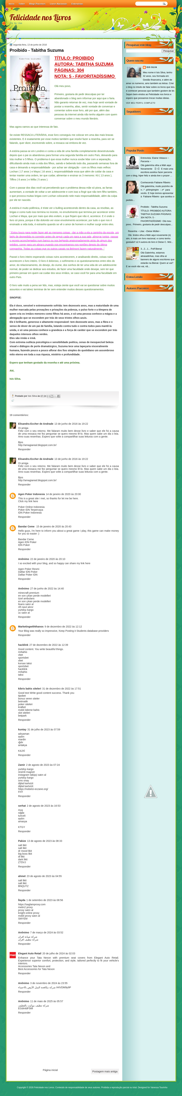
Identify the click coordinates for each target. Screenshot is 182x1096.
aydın (21, 736)
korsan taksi (25, 663)
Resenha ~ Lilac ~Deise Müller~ (144, 231)
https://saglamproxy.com (32, 904)
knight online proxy (28, 912)
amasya (22, 821)
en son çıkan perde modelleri (34, 595)
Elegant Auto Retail (29, 953)
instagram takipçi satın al (32, 774)
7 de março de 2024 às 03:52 (46, 932)
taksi (20, 674)
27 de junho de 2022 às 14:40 (47, 588)
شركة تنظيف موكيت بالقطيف (33, 1005)
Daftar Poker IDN (28, 574)
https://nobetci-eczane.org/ (33, 789)
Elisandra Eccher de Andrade (35, 423)
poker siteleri (25, 704)
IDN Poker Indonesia (30, 512)
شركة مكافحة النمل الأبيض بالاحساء (37, 987)
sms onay (23, 780)
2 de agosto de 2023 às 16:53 (43, 805)
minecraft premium (28, 592)
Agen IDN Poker (27, 542)
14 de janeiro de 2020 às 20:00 (63, 494)
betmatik (23, 701)
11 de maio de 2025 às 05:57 (46, 1001)
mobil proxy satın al (29, 915)
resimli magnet (26, 772)
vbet (20, 654)
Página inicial (50, 1070)
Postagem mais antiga (104, 1071)
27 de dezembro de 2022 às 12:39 (48, 644)
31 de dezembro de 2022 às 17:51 (61, 688)
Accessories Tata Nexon (31, 966)
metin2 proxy (25, 907)
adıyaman (23, 733)
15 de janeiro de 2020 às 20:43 (53, 526)
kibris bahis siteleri (29, 688)
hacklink (23, 644)
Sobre (22, 4)
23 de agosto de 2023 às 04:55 (44, 876)
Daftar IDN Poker (28, 571)
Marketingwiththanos (31, 626)
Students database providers (92, 630)
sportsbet (23, 657)
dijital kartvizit (25, 783)
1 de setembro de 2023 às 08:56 (44, 900)
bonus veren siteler (29, 698)
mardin (22, 739)
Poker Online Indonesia (31, 507)
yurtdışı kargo (26, 609)
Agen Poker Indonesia (31, 494)
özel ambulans (26, 598)
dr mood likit (25, 850)
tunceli (21, 815)
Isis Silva (33, 396)
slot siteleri (24, 712)
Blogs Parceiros (37, 4)
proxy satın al (25, 910)
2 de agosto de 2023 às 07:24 (43, 764)
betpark (22, 715)
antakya (22, 745)
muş (20, 810)
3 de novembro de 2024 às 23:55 (49, 983)
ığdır (20, 742)
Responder (24, 449)
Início (11, 4)
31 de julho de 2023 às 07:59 (43, 729)
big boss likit (25, 853)
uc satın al (24, 612)
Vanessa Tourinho (159, 1087)
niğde (21, 812)
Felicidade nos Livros (40, 17)
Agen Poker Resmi (28, 569)
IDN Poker (24, 545)
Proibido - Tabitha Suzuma (154, 206)
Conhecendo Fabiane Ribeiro (155, 182)
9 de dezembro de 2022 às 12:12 (63, 626)
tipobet (22, 695)
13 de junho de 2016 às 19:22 (71, 423)
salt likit (22, 845)
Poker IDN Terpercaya (30, 509)
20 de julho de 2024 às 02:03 (58, 953)
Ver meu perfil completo (140, 103)
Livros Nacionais (58, 4)
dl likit (21, 856)
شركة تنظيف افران (28, 939)
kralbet (22, 707)
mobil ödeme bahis (28, 710)
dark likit (22, 859)
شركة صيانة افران (27, 936)
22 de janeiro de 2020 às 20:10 (47, 559)
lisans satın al (26, 604)
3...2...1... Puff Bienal (151, 248)
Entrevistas (77, 4)
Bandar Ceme (26, 526)
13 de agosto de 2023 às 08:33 (44, 841)
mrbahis (22, 652)
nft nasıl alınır (25, 607)
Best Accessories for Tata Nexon (36, 969)
